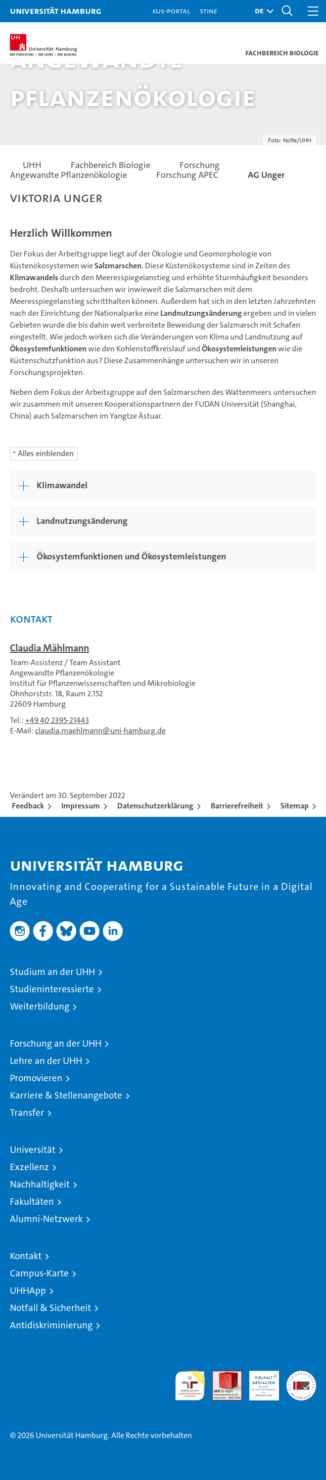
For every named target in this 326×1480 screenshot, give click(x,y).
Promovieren (36, 1078)
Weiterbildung (39, 1006)
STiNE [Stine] (208, 10)
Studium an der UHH (52, 972)
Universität (32, 1149)
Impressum (80, 806)
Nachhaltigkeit (40, 1184)
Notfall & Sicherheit (50, 1308)
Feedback (28, 806)
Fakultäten (32, 1201)
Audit (221, 1376)
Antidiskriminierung (51, 1325)
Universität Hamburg (55, 10)
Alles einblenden (46, 453)
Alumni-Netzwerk (46, 1219)
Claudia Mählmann (49, 647)
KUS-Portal (171, 10)
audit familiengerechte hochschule (190, 1385)
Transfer (27, 1112)
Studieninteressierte (52, 989)
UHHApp (28, 1290)
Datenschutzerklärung (155, 806)
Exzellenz (29, 1167)
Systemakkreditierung (301, 1376)
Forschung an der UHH (55, 1043)
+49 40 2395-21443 (57, 720)
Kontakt (26, 1256)
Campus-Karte (39, 1273)
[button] (261, 11)
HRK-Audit (258, 1381)
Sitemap (294, 806)
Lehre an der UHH (46, 1061)
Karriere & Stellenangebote (66, 1095)
